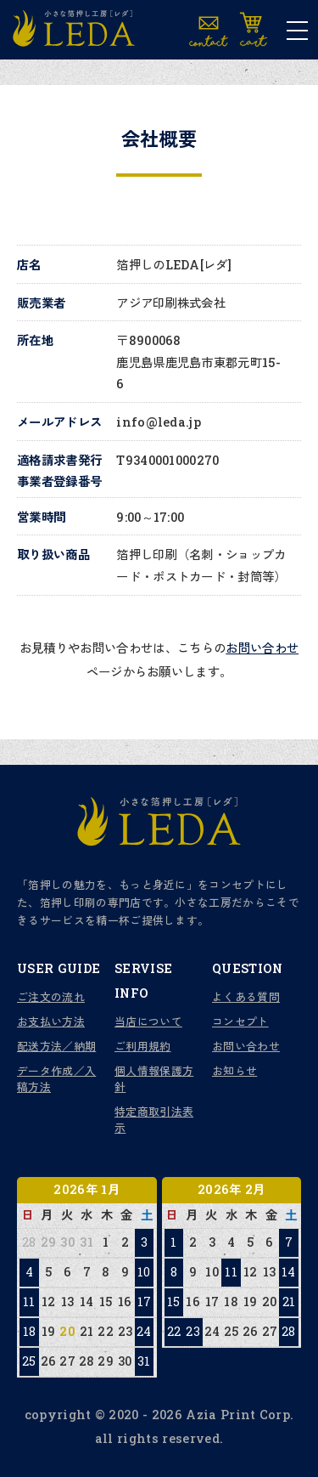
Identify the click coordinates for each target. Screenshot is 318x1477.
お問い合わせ (262, 648)
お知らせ (234, 1071)
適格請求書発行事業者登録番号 (59, 471)
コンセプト (240, 1021)
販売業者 (41, 303)
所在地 (35, 340)
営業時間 (41, 517)
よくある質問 (246, 997)
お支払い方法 (51, 1021)
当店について (148, 1021)
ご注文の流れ (51, 997)
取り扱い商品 (53, 554)
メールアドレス (59, 422)
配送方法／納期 (56, 1046)
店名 (29, 265)
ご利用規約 (142, 1046)
